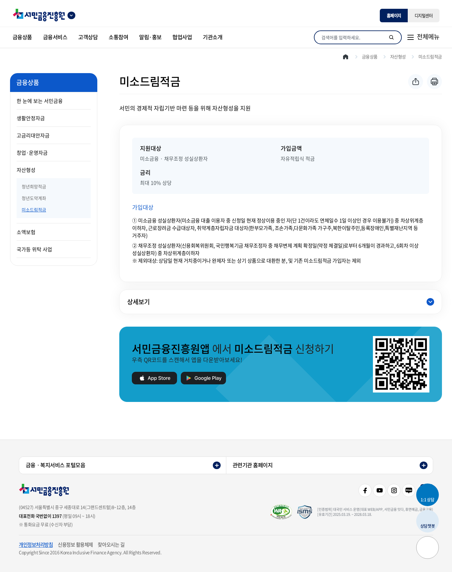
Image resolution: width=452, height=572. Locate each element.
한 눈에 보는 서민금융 (40, 100)
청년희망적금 (34, 186)
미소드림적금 (34, 209)
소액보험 (26, 232)
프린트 (434, 81)
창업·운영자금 (32, 152)
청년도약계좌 (34, 198)
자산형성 (26, 170)
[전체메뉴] (423, 37)
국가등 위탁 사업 (34, 249)
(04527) (26, 507)
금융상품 (370, 56)
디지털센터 (424, 16)
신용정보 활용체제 (75, 544)
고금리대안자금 (33, 135)
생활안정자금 (31, 118)
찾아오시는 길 (111, 544)
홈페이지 (394, 16)
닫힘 (430, 302)
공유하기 (415, 81)
